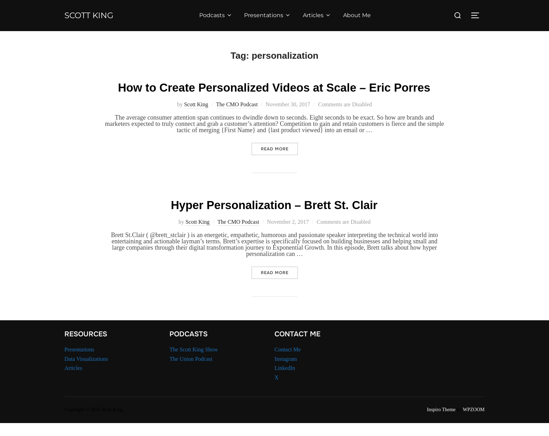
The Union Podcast (191, 372)
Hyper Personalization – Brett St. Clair (274, 217)
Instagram (285, 372)
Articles (320, 15)
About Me (360, 15)
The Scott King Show (193, 363)
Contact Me (287, 363)
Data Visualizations (86, 372)
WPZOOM (474, 423)
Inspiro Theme (441, 423)
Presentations (271, 15)
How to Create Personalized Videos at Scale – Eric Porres (274, 93)
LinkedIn (284, 381)
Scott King (92, 15)
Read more (279, 163)
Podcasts (219, 15)
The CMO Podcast (237, 118)
